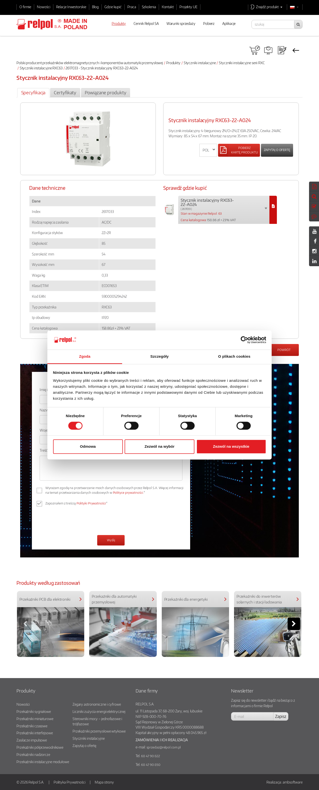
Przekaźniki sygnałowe (33, 711)
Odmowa (88, 446)
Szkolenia (149, 6)
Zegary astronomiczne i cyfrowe (97, 704)
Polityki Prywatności (91, 503)
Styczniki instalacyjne (200, 62)
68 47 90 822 (150, 756)
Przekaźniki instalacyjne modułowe (42, 761)
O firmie (25, 6)
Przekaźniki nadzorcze (33, 754)
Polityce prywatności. (128, 492)
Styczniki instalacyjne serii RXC (242, 62)
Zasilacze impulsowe (31, 740)
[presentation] (77, 521)
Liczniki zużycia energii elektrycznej (99, 711)
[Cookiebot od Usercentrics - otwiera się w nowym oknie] (244, 340)
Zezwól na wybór (159, 446)
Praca (131, 6)
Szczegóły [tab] (159, 356)
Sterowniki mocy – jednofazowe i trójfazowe (97, 721)
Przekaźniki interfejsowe (34, 733)
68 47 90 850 (150, 765)
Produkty (173, 62)
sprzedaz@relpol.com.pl (164, 747)
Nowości (43, 6)
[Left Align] (239, 150)
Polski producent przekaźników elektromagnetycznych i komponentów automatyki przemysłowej (89, 62)
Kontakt (168, 6)
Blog (95, 6)
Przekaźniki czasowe (31, 726)
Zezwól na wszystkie (231, 446)
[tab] (33, 93)
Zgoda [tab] (84, 356)
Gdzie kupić (113, 6)
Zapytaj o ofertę (277, 150)
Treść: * (45, 450)
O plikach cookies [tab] (234, 356)
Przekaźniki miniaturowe (34, 718)
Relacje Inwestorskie (71, 6)
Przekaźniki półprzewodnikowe (39, 747)
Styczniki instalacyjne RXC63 (41, 68)
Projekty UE (188, 6)
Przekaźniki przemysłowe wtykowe (99, 731)
